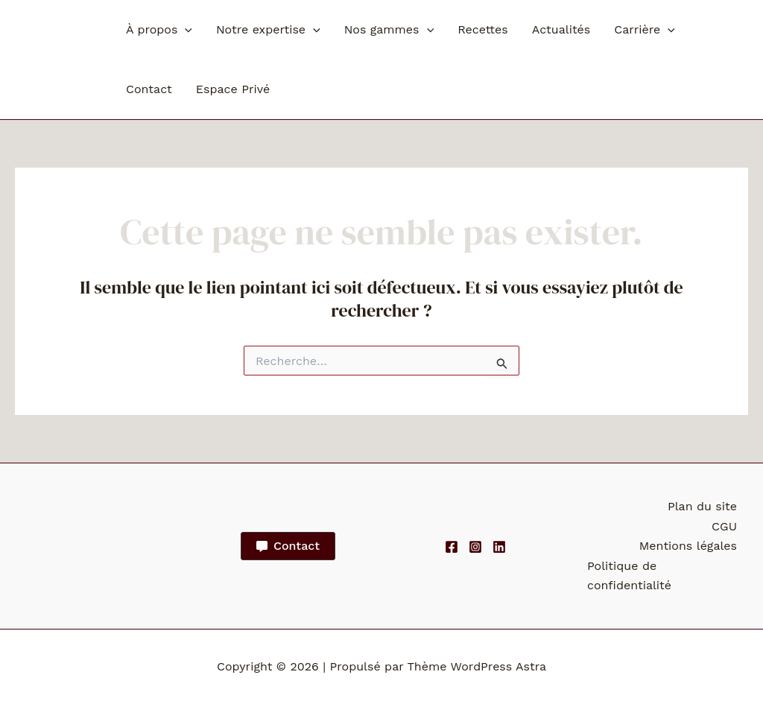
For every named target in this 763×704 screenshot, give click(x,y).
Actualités (561, 29)
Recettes (483, 29)
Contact (149, 89)
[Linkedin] (499, 547)
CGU (724, 526)
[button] (184, 30)
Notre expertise (268, 30)
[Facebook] (451, 547)
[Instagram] (475, 547)
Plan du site (702, 506)
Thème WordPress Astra (476, 666)
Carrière (644, 30)
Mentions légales (688, 546)
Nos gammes (389, 30)
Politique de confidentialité (629, 575)
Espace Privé (233, 89)
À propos (159, 30)
